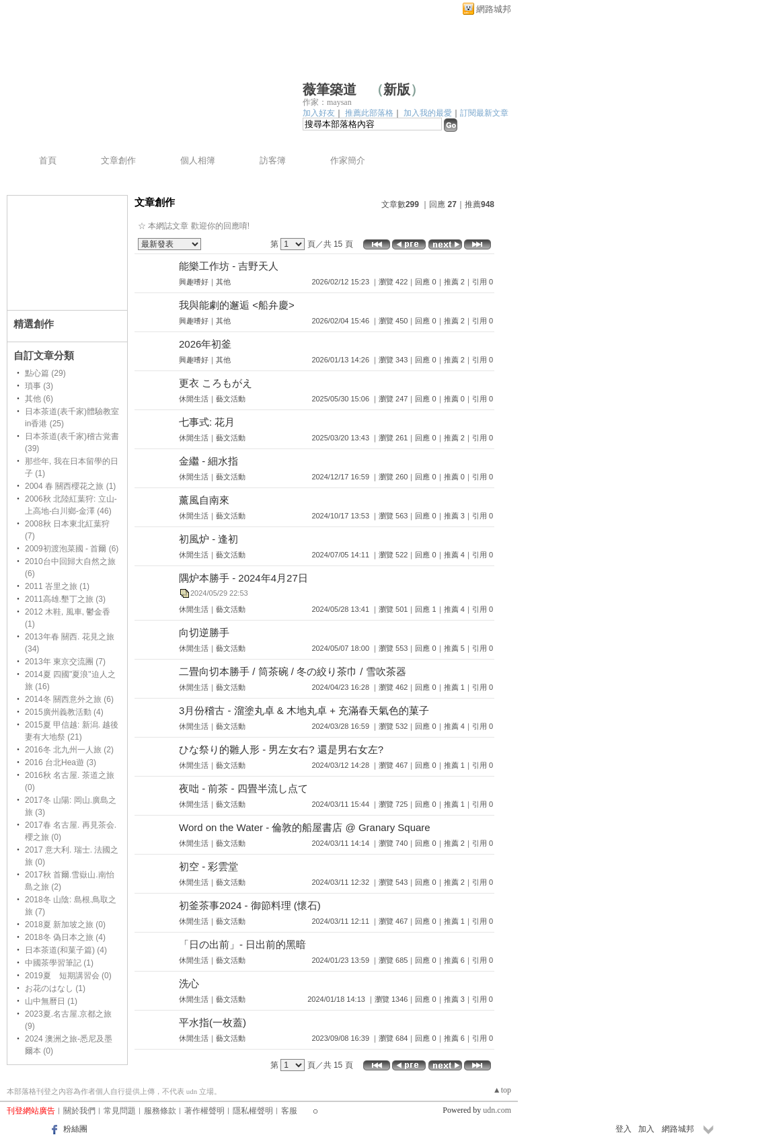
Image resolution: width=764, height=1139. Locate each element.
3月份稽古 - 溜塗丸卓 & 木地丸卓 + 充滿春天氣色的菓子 (304, 710)
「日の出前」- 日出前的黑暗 (242, 944)
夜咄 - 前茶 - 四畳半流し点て (243, 788)
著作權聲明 (204, 1110)
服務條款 (160, 1110)
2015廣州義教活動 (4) (64, 712)
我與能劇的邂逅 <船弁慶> (237, 305)
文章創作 (118, 160)
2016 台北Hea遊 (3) (60, 762)
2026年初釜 (205, 344)
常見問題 (120, 1110)
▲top (502, 1090)
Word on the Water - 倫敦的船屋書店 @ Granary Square (304, 827)
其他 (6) (39, 398)
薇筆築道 (329, 89)
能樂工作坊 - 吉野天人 (228, 266)
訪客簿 (273, 160)
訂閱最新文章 (484, 113)
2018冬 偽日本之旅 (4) (65, 937)
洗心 (189, 983)
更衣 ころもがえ (215, 383)
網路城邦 (493, 9)
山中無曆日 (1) (51, 1001)
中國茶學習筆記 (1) (59, 963)
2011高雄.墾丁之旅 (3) (65, 599)
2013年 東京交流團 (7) (65, 661)
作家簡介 (347, 160)
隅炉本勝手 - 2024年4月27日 (243, 578)
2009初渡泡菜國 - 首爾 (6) (71, 548)
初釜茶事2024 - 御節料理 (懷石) (250, 905)
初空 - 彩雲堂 (208, 866)
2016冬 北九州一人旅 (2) (69, 749)
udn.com (497, 1110)
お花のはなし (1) (55, 988)
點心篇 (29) (45, 373)
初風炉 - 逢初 (208, 539)
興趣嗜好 (193, 282)
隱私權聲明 (253, 1110)
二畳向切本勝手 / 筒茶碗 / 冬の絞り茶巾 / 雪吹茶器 (292, 671)
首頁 (47, 160)
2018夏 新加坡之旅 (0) (65, 924)
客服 (289, 1110)
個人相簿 (197, 160)
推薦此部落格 (369, 113)
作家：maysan (327, 102)
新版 (396, 89)
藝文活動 (230, 399)
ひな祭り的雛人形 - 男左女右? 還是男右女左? (281, 749)
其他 (223, 282)
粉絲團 (75, 1129)
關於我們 (79, 1110)
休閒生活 (193, 399)
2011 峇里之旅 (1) (57, 586)
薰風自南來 (204, 500)
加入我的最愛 (428, 113)
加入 (646, 1129)
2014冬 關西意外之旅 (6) (69, 699)
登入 (623, 1129)
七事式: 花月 (207, 422)
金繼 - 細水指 (208, 461)
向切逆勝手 (204, 632)
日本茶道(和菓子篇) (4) (66, 950)
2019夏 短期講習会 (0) (68, 975)
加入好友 (319, 113)
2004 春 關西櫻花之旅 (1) (70, 486)
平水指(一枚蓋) (212, 1022)
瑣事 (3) (39, 386)
